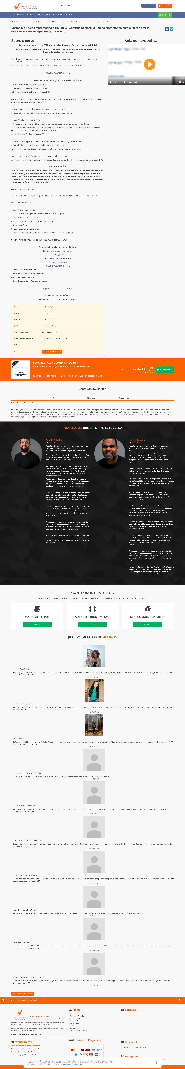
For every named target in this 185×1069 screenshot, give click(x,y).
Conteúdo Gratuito (44, 15)
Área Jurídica (30, 22)
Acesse (37, 624)
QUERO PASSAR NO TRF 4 (58, 73)
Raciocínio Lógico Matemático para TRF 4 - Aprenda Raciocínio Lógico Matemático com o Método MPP (77, 22)
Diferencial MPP (92, 398)
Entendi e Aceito (142, 1063)
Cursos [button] (30, 15)
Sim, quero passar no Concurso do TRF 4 (57, 288)
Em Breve (147, 624)
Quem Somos (19, 15)
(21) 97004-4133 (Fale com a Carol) (24, 1055)
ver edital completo (52, 352)
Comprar (164, 369)
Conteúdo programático (60, 398)
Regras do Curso (125, 398)
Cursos (19, 22)
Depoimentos (58, 15)
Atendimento (75, 1028)
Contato (69, 15)
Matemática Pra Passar (135, 1047)
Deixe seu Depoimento (22, 994)
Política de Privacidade (78, 1031)
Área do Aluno (75, 1021)
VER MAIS (94, 677)
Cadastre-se (74, 1023)
